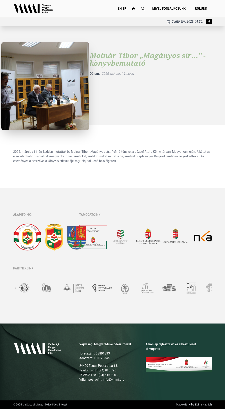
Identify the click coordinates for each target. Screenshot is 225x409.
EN (120, 8)
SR (124, 8)
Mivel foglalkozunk (169, 8)
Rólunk (201, 8)
